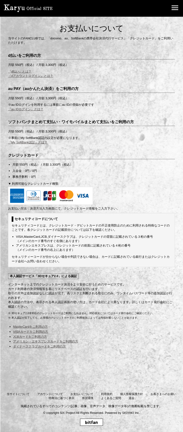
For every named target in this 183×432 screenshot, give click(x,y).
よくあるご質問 (111, 398)
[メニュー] (175, 8)
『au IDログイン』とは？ (25, 109)
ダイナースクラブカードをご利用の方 (39, 346)
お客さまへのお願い (163, 394)
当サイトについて (18, 394)
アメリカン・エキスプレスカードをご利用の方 (45, 341)
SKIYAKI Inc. (131, 413)
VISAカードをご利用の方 (30, 331)
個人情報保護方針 (131, 394)
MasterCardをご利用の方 (30, 326)
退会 (131, 398)
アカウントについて (50, 394)
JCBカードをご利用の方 (30, 336)
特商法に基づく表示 (61, 398)
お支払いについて (82, 394)
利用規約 (106, 394)
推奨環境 (87, 398)
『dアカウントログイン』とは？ (30, 76)
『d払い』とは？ (19, 71)
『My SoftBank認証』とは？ (27, 142)
